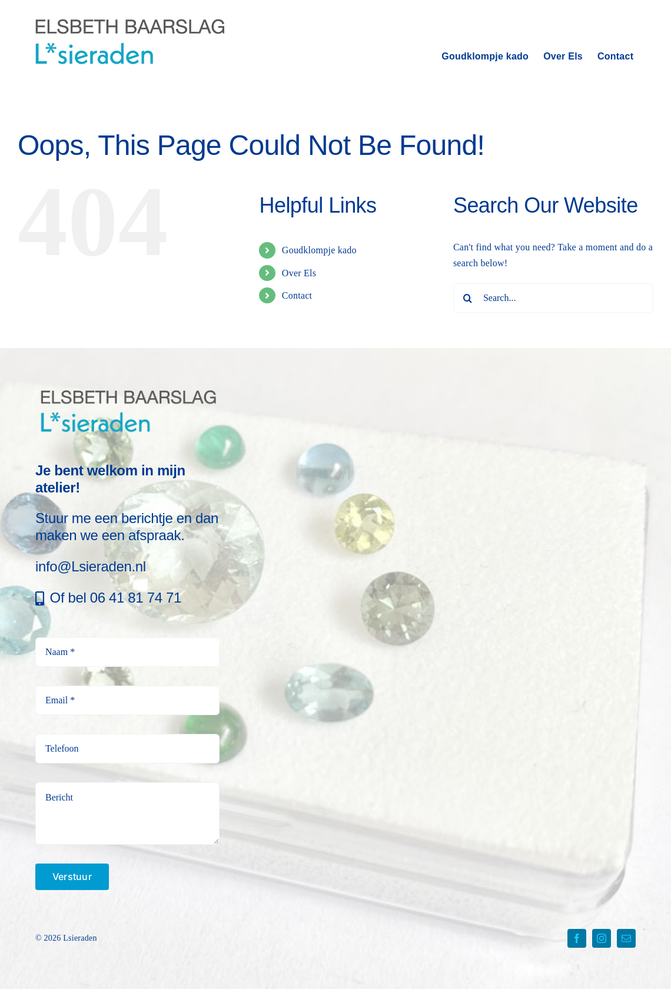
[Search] (468, 298)
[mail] (626, 938)
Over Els (299, 273)
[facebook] (576, 938)
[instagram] (601, 938)
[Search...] (553, 298)
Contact (297, 295)
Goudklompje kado (319, 250)
